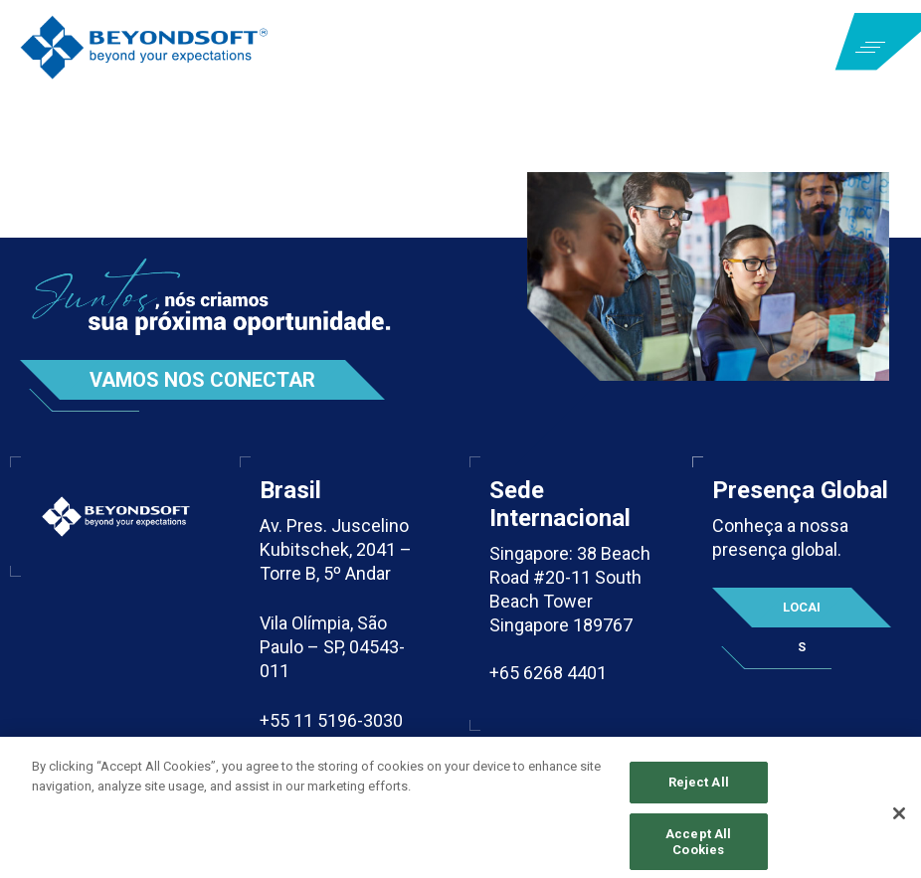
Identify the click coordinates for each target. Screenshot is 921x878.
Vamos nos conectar (202, 380)
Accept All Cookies (698, 847)
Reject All (698, 788)
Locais (802, 613)
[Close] (899, 819)
